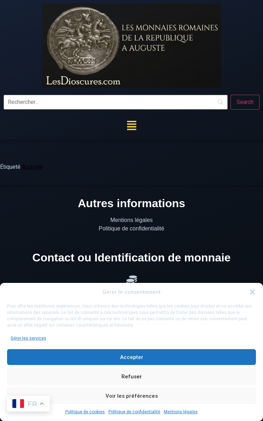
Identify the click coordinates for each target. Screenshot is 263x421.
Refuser (131, 376)
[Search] (245, 102)
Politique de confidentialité (134, 411)
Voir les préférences (132, 396)
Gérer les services (28, 338)
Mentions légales (181, 411)
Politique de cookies (85, 411)
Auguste (32, 166)
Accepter (131, 357)
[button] (252, 292)
